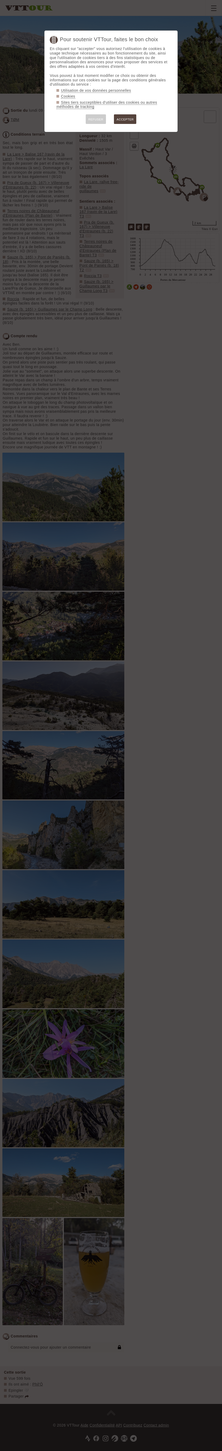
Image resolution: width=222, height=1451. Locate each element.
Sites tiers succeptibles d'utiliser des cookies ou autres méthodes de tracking (106, 104)
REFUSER (95, 119)
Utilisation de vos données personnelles (96, 90)
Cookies (68, 96)
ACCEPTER (125, 119)
